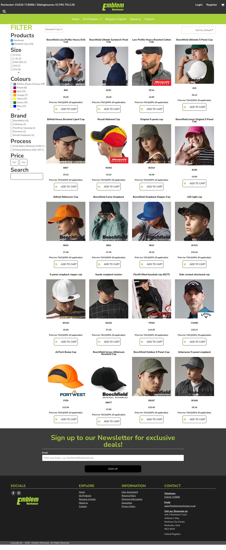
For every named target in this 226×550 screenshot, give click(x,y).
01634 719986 (172, 497)
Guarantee (127, 502)
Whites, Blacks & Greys (28, 84)
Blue (19, 106)
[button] (92, 19)
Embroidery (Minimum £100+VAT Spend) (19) (30, 146)
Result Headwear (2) (23, 135)
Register (211, 5)
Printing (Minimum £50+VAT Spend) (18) (30, 149)
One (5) (17, 69)
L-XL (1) (17, 58)
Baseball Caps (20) (23, 43)
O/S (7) (16, 65)
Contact (83, 506)
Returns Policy (129, 495)
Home (82, 492)
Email (45, 452)
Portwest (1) (19, 131)
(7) (20, 95)
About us (83, 502)
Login (198, 5)
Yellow (20, 98)
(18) (29, 84)
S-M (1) (17, 55)
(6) (20, 88)
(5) (20, 99)
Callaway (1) (19, 124)
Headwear (18, 40)
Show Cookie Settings (113, 547)
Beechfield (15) (21, 120)
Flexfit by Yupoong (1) (24, 128)
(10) (19, 91)
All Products (85, 495)
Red (19, 91)
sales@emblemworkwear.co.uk (180, 505)
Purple (20, 87)
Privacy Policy (128, 506)
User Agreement (130, 492)
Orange (20, 95)
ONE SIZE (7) (19, 62)
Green (20, 102)
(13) (19, 106)
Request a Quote (87, 499)
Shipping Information (132, 499)
